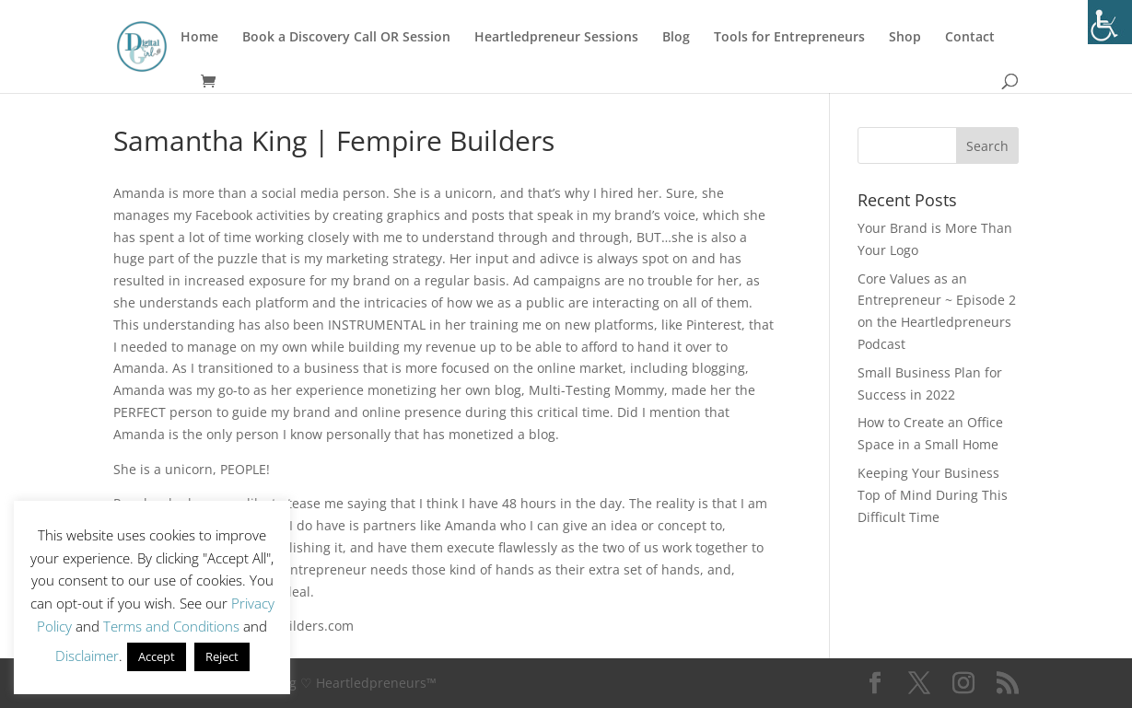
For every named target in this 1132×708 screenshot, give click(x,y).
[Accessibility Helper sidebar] (1110, 22)
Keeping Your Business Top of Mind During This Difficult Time (933, 495)
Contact (970, 37)
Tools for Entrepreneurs (789, 37)
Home (199, 37)
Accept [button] (156, 656)
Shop (905, 37)
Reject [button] (222, 656)
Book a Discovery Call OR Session (346, 37)
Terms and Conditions (171, 626)
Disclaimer (87, 655)
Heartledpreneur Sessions (556, 37)
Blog (676, 37)
